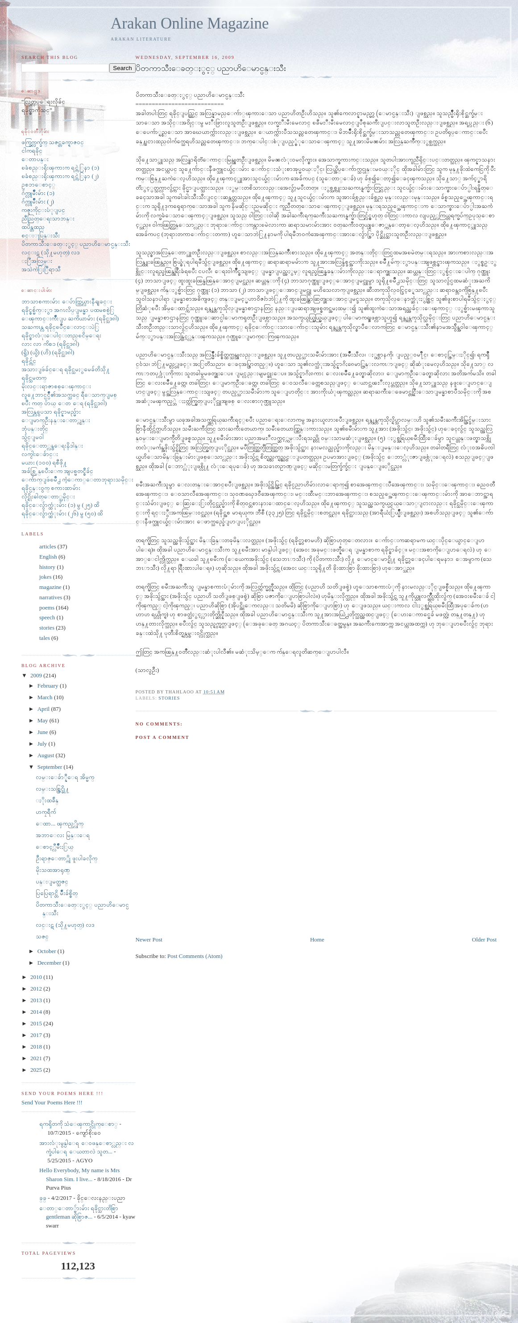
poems (46, 607)
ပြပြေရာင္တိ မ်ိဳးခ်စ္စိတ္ (56, 893)
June (43, 732)
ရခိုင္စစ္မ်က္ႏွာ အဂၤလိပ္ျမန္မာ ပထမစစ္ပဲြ (67, 310)
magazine (50, 587)
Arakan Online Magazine (190, 23)
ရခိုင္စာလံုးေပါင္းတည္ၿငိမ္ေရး (61, 335)
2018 (36, 1046)
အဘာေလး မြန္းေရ (62, 835)
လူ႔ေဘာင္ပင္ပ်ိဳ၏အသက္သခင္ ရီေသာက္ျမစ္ (69, 394)
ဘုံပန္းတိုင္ (34, 428)
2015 (36, 1023)
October (47, 951)
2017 (36, 1035)
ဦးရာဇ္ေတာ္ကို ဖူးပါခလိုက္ (66, 858)
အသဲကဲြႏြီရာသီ (41, 269)
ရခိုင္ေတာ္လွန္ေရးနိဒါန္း (52, 445)
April (44, 708)
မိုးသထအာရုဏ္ (53, 870)
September (50, 766)
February (48, 685)
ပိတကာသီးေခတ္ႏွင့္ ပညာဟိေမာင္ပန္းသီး (75, 244)
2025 (36, 1069)
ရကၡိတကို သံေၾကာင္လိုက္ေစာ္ (78, 1123)
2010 (36, 977)
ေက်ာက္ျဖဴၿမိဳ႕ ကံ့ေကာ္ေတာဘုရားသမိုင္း (77, 479)
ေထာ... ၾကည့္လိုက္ (59, 823)
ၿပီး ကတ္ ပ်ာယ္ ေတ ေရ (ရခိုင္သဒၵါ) (64, 403)
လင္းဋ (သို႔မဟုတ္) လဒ (50, 252)
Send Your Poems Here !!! (52, 1102)
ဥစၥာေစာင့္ (38, 184)
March (45, 697)
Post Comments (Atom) (195, 956)
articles (47, 546)
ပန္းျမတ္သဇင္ (52, 881)
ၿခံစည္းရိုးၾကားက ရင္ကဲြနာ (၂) (60, 176)
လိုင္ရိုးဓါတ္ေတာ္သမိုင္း (48, 496)
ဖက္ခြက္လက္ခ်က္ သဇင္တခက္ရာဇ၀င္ (52, 142)
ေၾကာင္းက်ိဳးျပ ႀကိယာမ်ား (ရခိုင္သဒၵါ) (70, 318)
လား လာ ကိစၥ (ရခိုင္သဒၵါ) (50, 343)
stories (169, 698)
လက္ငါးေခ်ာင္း (39, 454)
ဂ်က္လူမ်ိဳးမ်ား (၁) (37, 193)
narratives (50, 597)
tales (44, 638)
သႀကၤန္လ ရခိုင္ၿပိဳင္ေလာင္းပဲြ (60, 326)
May (43, 720)
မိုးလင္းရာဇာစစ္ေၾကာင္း (56, 386)
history (47, 567)
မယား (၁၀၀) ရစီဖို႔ (44, 462)
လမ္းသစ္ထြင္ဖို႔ (52, 788)
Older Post (484, 939)
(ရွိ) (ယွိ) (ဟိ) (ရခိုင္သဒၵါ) (47, 352)
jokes (45, 576)
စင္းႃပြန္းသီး (40, 235)
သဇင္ (42, 936)
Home (317, 939)
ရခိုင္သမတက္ (33, 377)
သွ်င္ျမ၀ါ (32, 437)
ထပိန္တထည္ (33, 227)
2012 (36, 988)
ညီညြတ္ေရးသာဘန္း (48, 218)
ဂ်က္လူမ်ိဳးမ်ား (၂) (37, 201)
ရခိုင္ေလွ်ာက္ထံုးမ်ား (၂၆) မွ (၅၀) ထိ (62, 513)
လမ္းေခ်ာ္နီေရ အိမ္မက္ (65, 777)
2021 (36, 1058)
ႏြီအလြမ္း (36, 260)
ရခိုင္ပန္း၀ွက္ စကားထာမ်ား (50, 488)
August (46, 755)
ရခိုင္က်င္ (28, 360)
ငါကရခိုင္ (31, 150)
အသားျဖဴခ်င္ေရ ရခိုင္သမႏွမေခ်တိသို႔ (65, 369)
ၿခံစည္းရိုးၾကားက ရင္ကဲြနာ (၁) (60, 167)
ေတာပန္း (35, 159)
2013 (36, 1000)
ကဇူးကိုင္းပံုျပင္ (43, 210)
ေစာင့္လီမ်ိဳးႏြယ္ (54, 846)
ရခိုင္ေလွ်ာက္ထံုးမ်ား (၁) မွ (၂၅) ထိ (60, 505)
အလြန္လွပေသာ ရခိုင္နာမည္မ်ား (51, 411)
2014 (36, 1011)
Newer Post (149, 939)
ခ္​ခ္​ (42, 1197)
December (50, 962)
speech (47, 617)
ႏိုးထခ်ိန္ (47, 800)
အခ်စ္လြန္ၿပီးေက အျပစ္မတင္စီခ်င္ (57, 471)
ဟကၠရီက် (46, 812)
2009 (36, 675)
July (43, 743)
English (48, 556)
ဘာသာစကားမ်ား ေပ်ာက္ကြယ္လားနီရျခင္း (66, 301)
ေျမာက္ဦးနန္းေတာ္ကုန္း (55, 420)
